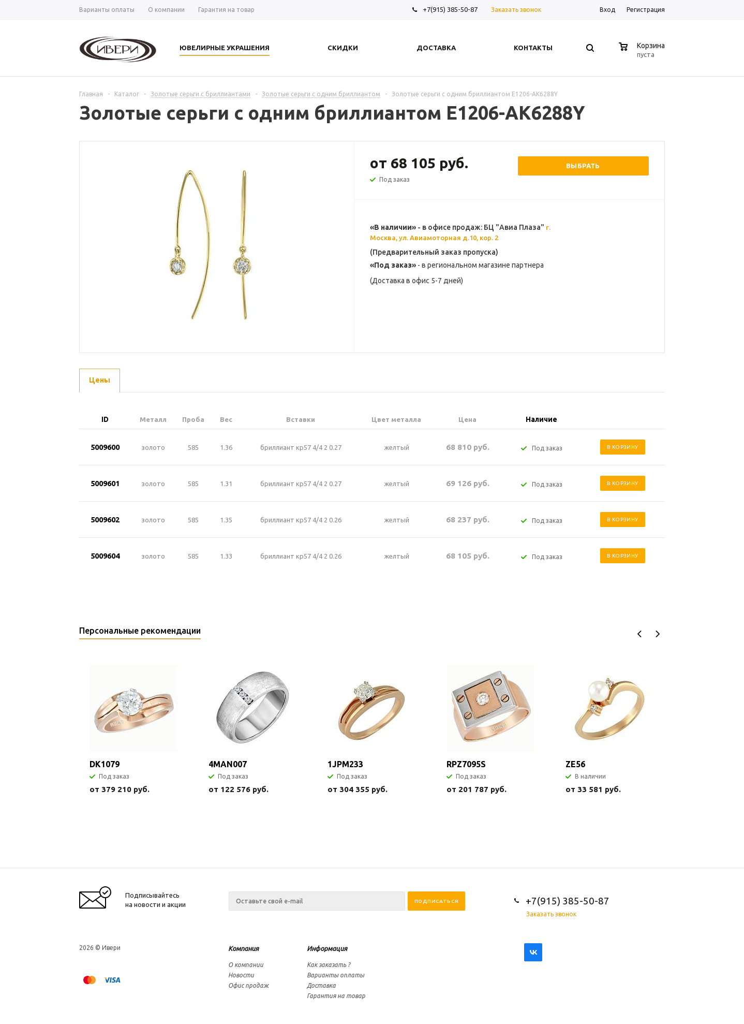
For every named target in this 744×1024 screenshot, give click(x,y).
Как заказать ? (328, 964)
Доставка (321, 985)
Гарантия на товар (336, 995)
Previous (639, 633)
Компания (243, 948)
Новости (241, 975)
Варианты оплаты (335, 975)
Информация (327, 948)
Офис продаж (248, 985)
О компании (245, 964)
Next (657, 633)
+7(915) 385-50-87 (451, 9)
